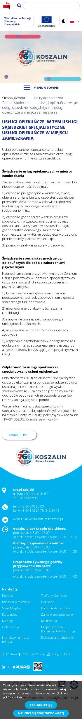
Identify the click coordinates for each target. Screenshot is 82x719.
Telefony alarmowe (54, 595)
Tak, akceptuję (41, 705)
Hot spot (47, 602)
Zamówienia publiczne (57, 614)
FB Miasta (9, 654)
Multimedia (49, 621)
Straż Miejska (11, 608)
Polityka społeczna (48, 98)
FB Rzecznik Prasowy (32, 654)
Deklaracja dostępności (57, 637)
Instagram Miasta (59, 654)
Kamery (7, 621)
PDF (25, 434)
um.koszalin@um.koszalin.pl (43, 519)
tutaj (62, 689)
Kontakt (7, 595)
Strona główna (13, 98)
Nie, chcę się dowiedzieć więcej (41, 713)
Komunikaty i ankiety (55, 608)
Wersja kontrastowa (64, 21)
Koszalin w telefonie (16, 602)
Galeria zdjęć (11, 627)
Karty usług (9, 614)
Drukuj (14, 434)
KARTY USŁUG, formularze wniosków (31, 419)
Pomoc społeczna (16, 102)
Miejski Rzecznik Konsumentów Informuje (58, 629)
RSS (6, 667)
